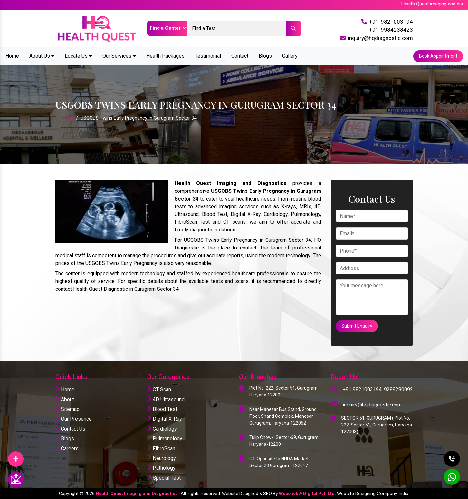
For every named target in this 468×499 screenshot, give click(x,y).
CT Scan (159, 389)
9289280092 (398, 389)
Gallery (290, 56)
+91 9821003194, (363, 389)
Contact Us (70, 429)
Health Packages (165, 56)
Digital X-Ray (164, 419)
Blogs (265, 56)
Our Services (119, 56)
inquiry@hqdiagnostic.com (380, 38)
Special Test (164, 478)
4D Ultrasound (166, 399)
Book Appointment (438, 56)
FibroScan (161, 448)
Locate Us (78, 56)
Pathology (161, 468)
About (64, 399)
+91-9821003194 (391, 21)
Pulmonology (164, 438)
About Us (41, 56)
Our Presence (73, 419)
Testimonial (208, 56)
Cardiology (162, 429)
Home (12, 56)
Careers (67, 448)
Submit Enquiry (356, 325)
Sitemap (67, 409)
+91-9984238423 (391, 29)
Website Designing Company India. (373, 493)
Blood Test (162, 409)
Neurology (161, 458)
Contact (239, 56)
